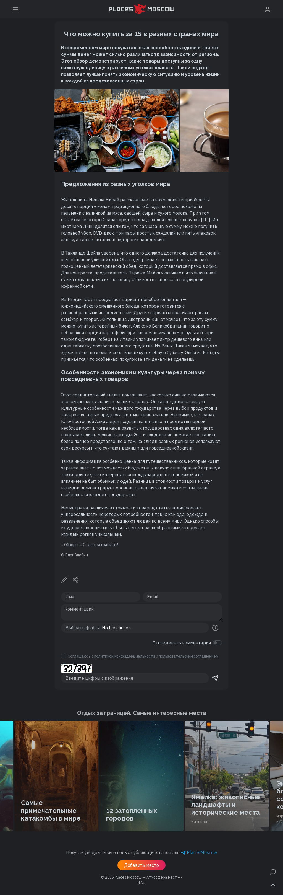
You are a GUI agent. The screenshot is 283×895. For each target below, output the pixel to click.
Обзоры (71, 544)
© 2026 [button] (141, 877)
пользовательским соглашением (188, 656)
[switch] (217, 642)
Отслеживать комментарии (182, 642)
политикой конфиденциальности (124, 656)
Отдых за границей (101, 544)
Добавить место (141, 865)
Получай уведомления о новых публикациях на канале (141, 852)
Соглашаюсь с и (143, 656)
